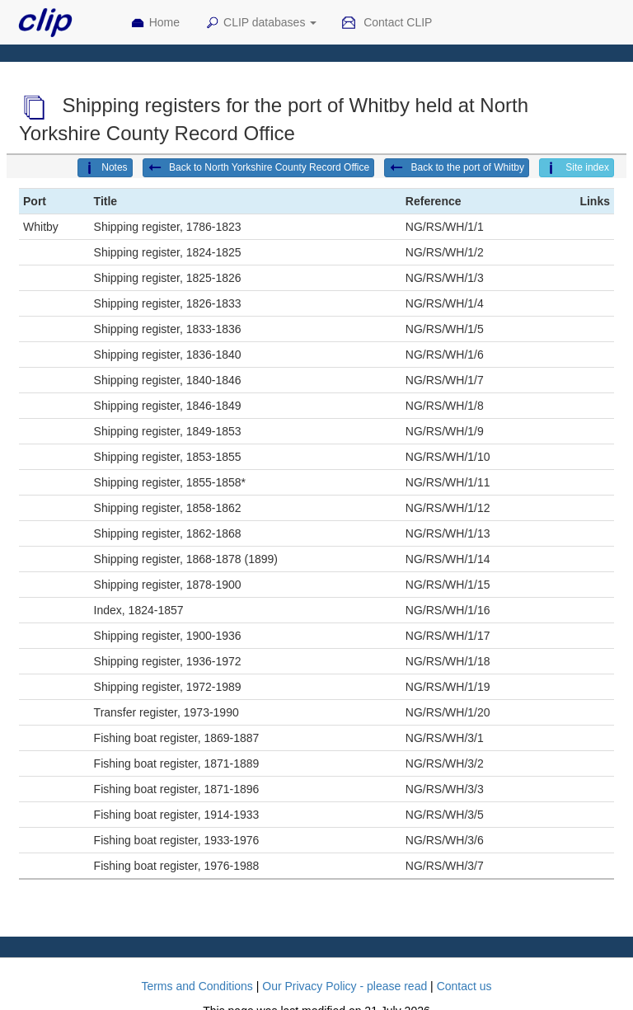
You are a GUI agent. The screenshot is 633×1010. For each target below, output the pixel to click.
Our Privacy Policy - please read (344, 986)
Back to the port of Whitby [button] (456, 168)
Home (155, 23)
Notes (104, 168)
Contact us (464, 986)
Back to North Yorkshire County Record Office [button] (259, 168)
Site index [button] (576, 168)
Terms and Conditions (196, 986)
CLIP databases (260, 23)
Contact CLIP (386, 23)
